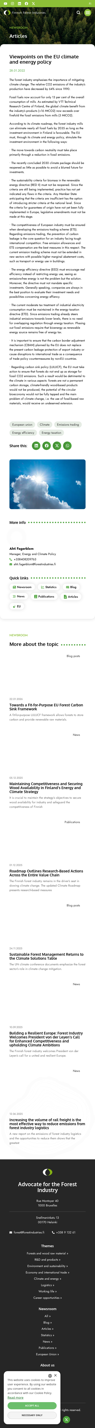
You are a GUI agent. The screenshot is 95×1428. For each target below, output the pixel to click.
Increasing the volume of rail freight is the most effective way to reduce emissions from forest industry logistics (47, 1123)
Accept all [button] (32, 1405)
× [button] (55, 1375)
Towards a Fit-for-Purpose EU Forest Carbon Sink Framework (46, 707)
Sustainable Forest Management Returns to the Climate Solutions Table (46, 956)
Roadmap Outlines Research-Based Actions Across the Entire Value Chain (46, 873)
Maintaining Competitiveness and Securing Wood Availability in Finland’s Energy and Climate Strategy (46, 787)
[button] (87, 12)
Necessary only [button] (32, 1415)
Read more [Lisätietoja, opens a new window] (15, 1398)
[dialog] (32, 1397)
